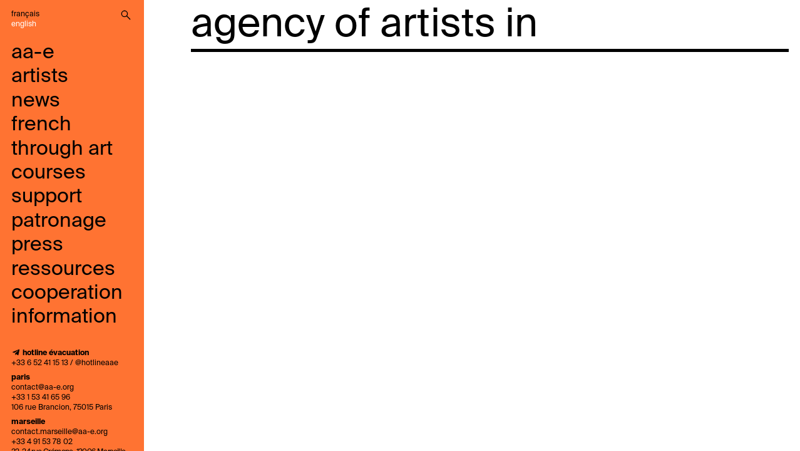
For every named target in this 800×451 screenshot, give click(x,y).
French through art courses (62, 149)
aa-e (32, 53)
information (64, 317)
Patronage (58, 221)
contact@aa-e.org (42, 387)
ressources (63, 269)
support (46, 197)
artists (39, 76)
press (37, 245)
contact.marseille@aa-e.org (59, 432)
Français (25, 14)
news (35, 101)
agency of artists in (364, 25)
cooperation (67, 293)
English (23, 24)
